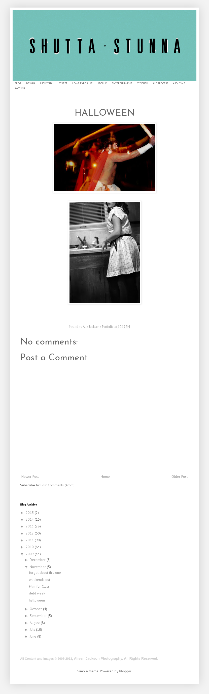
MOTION (20, 88)
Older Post (179, 476)
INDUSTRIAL (47, 83)
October (36, 609)
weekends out (39, 579)
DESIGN (30, 83)
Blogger (125, 671)
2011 (30, 540)
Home (105, 476)
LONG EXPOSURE (82, 83)
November (38, 566)
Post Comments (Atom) (58, 485)
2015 (30, 512)
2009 (30, 554)
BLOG (18, 83)
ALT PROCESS (160, 83)
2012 (30, 533)
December (38, 559)
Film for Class (39, 586)
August (35, 622)
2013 (30, 526)
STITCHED (142, 83)
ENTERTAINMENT (122, 83)
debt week (37, 593)
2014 (30, 519)
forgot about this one (45, 572)
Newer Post (30, 476)
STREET (63, 83)
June (33, 636)
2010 (30, 547)
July (33, 629)
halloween (37, 600)
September (39, 615)
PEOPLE (102, 83)
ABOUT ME (179, 83)
